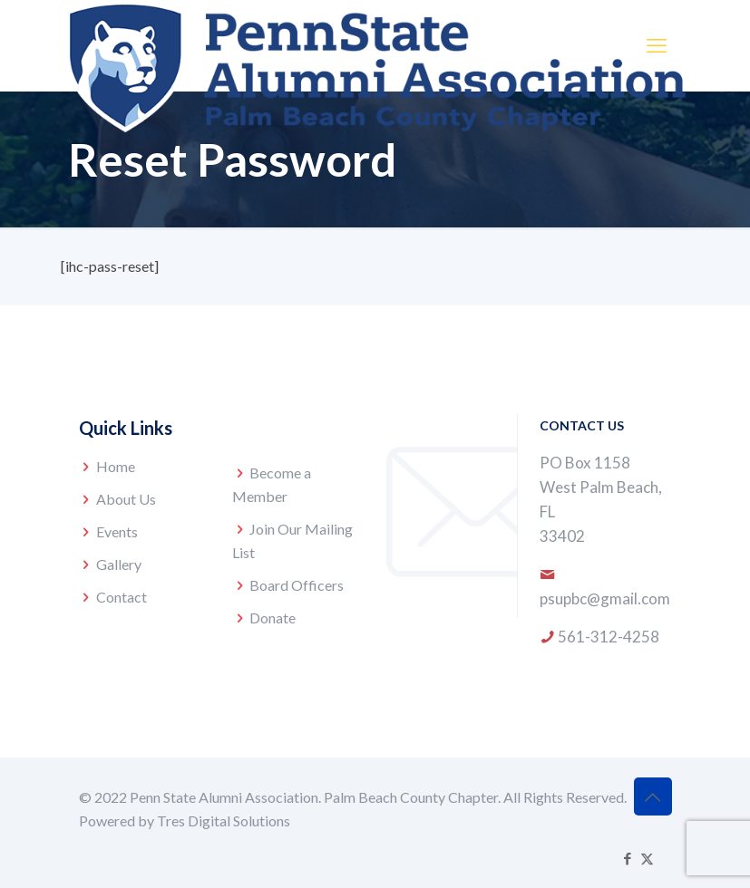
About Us (126, 498)
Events (117, 531)
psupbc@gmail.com (605, 598)
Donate (272, 617)
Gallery (118, 564)
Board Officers (296, 585)
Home (115, 466)
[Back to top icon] (653, 796)
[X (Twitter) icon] (647, 858)
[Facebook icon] (628, 858)
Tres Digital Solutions (223, 820)
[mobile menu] (656, 45)
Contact (121, 596)
